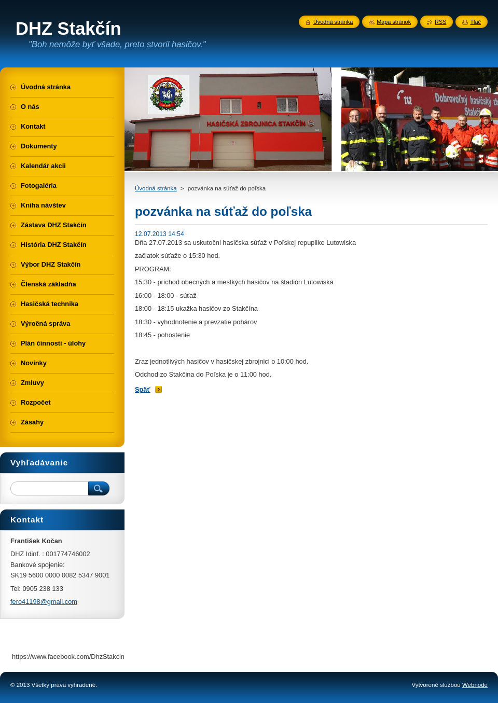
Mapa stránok (394, 22)
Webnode (475, 685)
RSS (440, 22)
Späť (142, 389)
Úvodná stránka (156, 188)
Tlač (475, 22)
